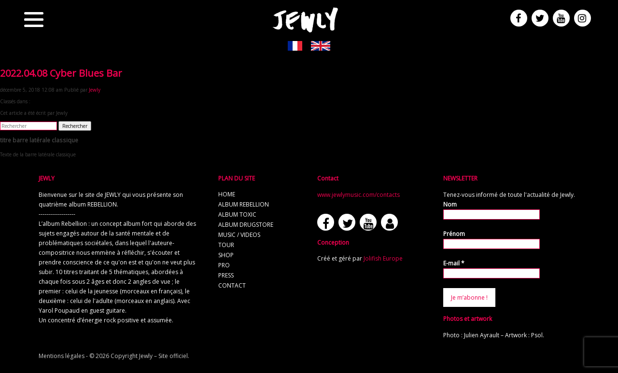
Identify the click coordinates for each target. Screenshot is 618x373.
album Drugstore (245, 225)
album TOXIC (237, 214)
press (226, 275)
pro (224, 265)
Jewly (94, 89)
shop (226, 255)
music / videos (239, 235)
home (226, 194)
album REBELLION (243, 204)
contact (232, 285)
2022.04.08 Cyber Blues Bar (61, 73)
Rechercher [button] (74, 126)
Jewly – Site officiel (163, 356)
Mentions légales (61, 356)
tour (226, 245)
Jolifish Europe (383, 258)
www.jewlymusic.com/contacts (358, 195)
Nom (450, 204)
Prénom (454, 234)
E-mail (453, 263)
